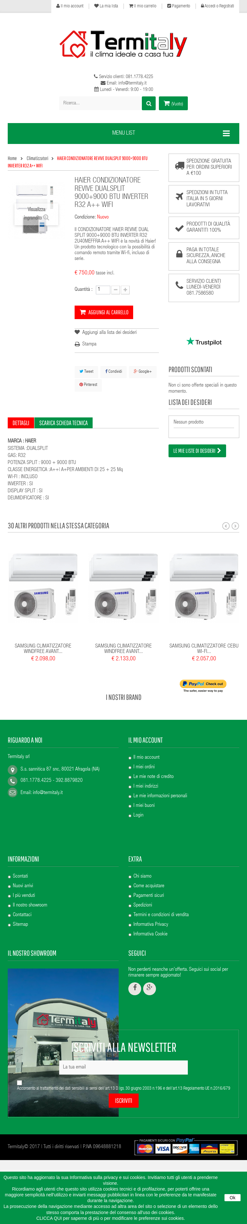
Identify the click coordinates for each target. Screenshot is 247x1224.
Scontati (20, 844)
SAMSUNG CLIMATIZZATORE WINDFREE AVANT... (43, 649)
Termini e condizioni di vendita (161, 883)
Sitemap (20, 892)
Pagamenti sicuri (148, 863)
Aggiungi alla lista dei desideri (109, 332)
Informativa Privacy (150, 892)
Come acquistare (148, 854)
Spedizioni (142, 873)
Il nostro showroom (30, 873)
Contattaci (22, 883)
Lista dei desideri (190, 402)
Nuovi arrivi (23, 854)
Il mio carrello (142, 6)
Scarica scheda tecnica (63, 422)
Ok (232, 1197)
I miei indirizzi (145, 786)
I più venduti (24, 863)
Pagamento (178, 6)
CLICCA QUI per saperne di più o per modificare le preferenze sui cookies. (110, 1218)
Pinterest (88, 384)
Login (138, 815)
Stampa (89, 344)
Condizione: (85, 217)
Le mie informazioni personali (160, 796)
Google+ (143, 371)
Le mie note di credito (153, 777)
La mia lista (106, 6)
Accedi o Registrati (217, 6)
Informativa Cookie (150, 902)
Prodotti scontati (190, 369)
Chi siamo (142, 844)
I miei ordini (144, 767)
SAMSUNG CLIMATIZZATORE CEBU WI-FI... (204, 649)
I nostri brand (124, 696)
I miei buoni (144, 806)
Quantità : (84, 289)
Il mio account (69, 6)
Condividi (113, 371)
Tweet (86, 371)
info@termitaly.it (48, 793)
